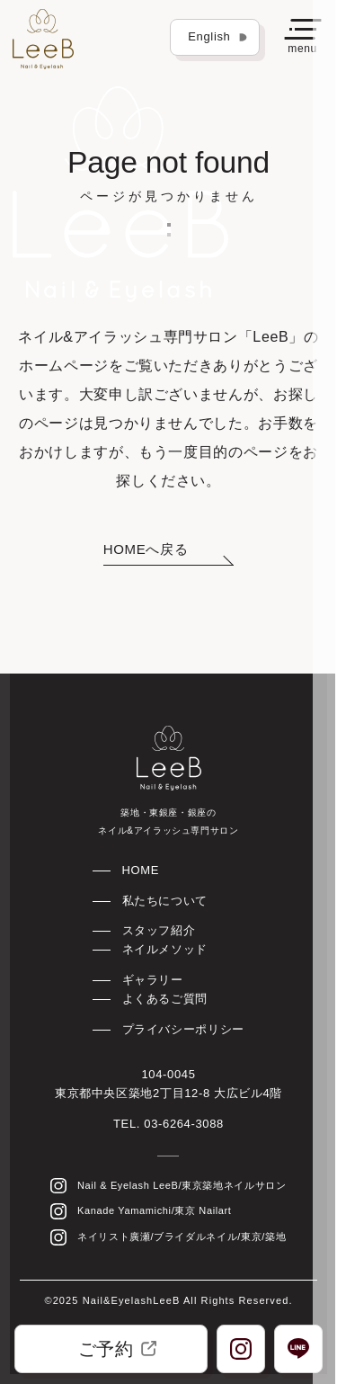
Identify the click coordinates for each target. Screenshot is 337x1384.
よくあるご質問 (165, 998)
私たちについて (165, 900)
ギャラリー (152, 980)
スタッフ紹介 (159, 930)
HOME (141, 870)
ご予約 (117, 1349)
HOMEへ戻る (145, 549)
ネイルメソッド (165, 949)
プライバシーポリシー (183, 1029)
